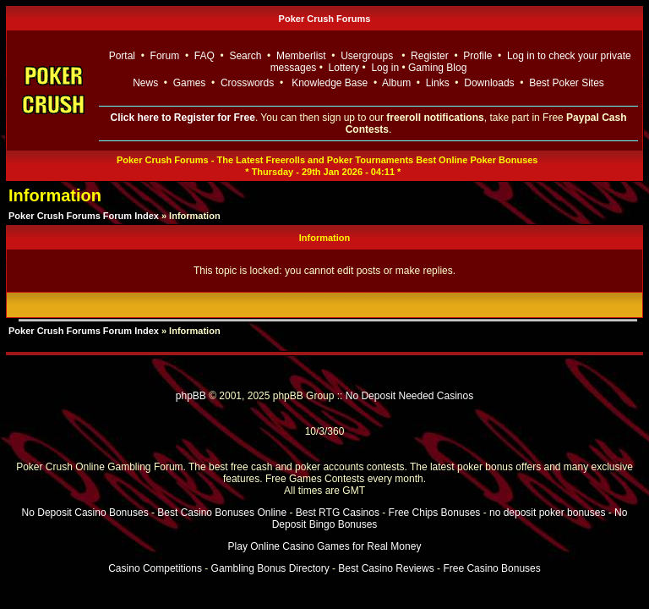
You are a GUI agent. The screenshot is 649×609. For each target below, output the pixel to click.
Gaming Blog (437, 68)
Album (396, 83)
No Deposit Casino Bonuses (85, 512)
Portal (122, 56)
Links (438, 83)
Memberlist (301, 56)
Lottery (344, 68)
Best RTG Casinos (337, 512)
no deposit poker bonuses (547, 512)
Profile (477, 56)
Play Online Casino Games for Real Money (325, 546)
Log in (386, 68)
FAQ (204, 56)
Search (245, 56)
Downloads (489, 83)
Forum (165, 56)
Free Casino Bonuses (491, 568)
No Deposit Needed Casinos (409, 396)
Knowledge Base (330, 83)
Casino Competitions (155, 568)
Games (189, 83)
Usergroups (367, 56)
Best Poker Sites (566, 83)
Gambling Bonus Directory (270, 568)
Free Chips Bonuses (435, 512)
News (145, 83)
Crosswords (247, 83)
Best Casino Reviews (386, 568)
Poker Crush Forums (325, 19)
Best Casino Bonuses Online (221, 512)
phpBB (191, 396)
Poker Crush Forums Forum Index (83, 216)
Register (430, 56)
